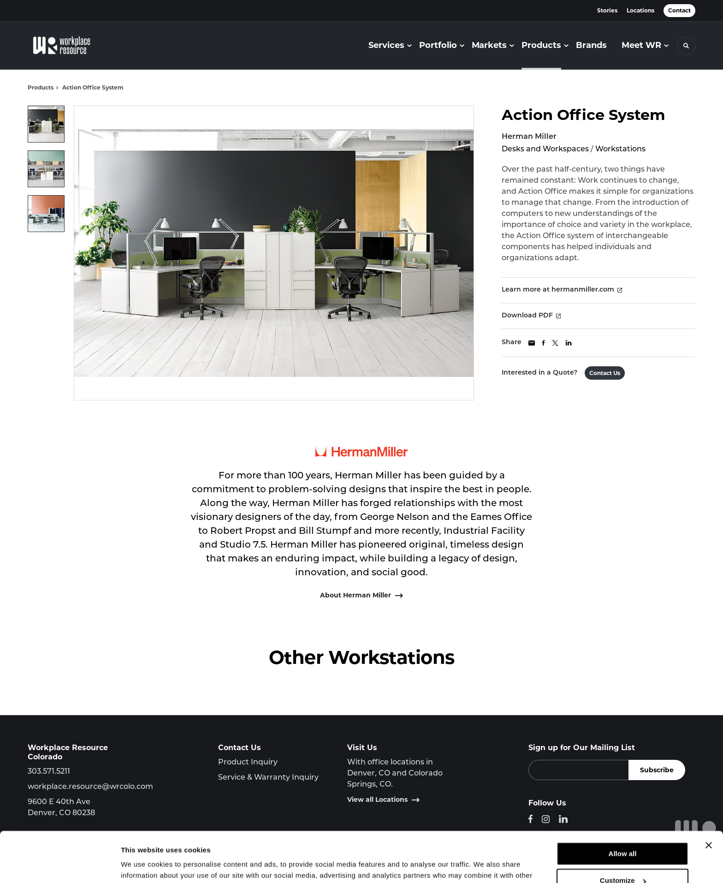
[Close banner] (708, 798)
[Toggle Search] (686, 45)
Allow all (623, 807)
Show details (142, 865)
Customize (623, 833)
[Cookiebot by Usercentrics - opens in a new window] (59, 865)
